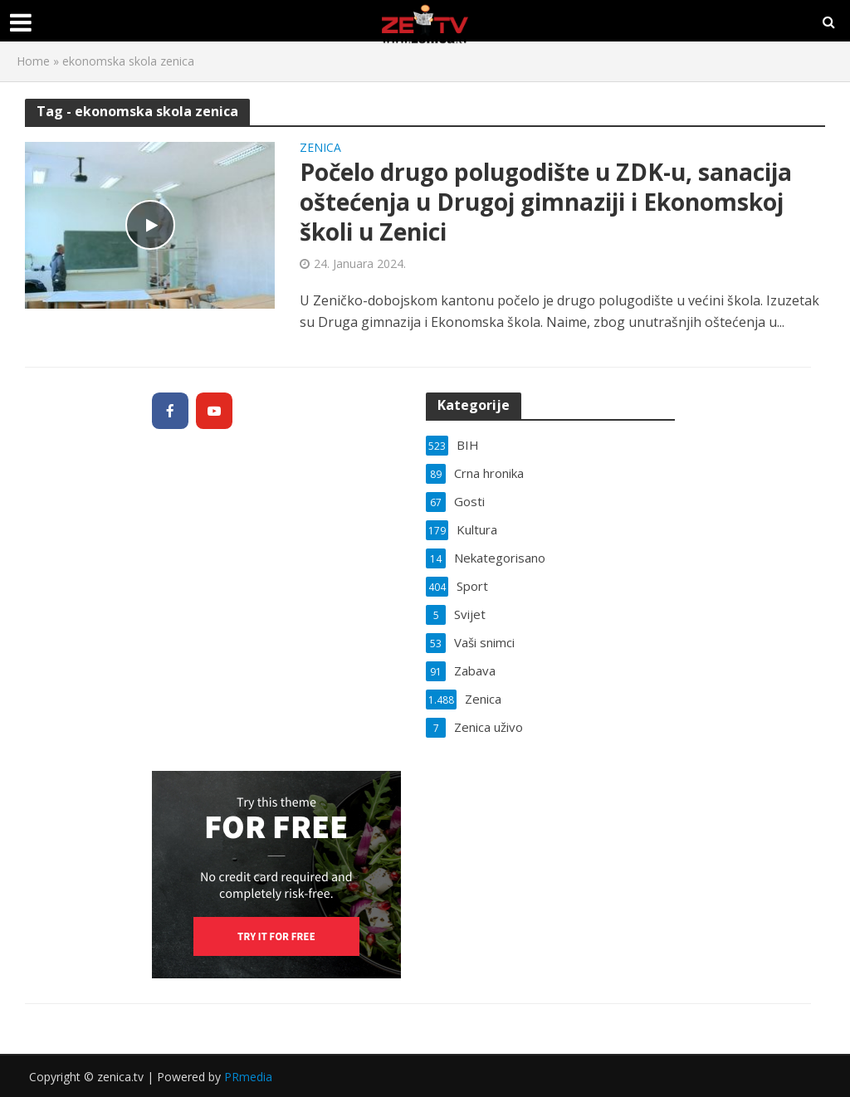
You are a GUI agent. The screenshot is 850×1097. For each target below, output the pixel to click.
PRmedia (248, 1077)
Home (33, 61)
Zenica (320, 148)
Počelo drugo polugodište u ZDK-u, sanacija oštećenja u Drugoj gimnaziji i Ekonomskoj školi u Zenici (546, 201)
